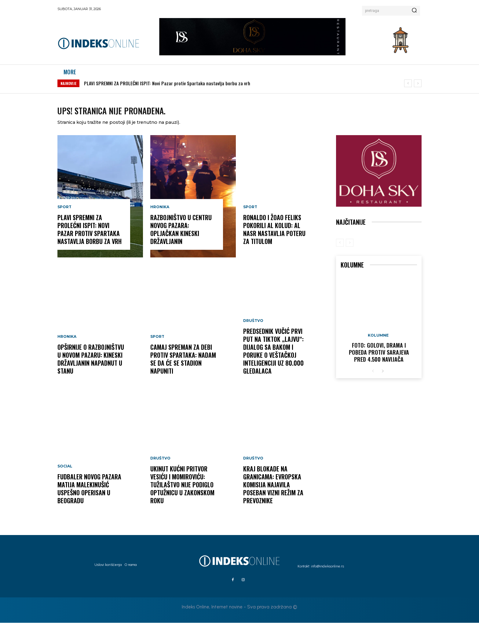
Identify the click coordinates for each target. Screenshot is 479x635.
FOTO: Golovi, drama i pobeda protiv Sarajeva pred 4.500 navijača (379, 364)
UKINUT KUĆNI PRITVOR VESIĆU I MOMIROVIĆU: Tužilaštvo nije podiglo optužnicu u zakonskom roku (182, 497)
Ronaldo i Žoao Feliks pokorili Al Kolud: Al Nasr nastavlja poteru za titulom (274, 241)
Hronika (66, 349)
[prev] (408, 90)
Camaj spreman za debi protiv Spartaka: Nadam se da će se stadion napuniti (183, 371)
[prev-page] (340, 255)
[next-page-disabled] (349, 255)
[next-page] (382, 383)
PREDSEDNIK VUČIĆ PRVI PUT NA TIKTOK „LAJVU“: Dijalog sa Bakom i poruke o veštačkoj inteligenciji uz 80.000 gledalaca (273, 363)
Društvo (160, 471)
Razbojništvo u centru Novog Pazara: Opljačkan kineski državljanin (181, 241)
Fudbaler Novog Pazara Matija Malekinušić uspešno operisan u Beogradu (89, 501)
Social (64, 479)
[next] (418, 90)
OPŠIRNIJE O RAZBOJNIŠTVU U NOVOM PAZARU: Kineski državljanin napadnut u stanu (90, 371)
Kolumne (378, 347)
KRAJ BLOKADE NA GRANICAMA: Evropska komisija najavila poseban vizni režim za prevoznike (273, 497)
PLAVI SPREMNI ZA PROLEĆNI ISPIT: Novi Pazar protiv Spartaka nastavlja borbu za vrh (167, 89)
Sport (64, 219)
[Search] (414, 11)
